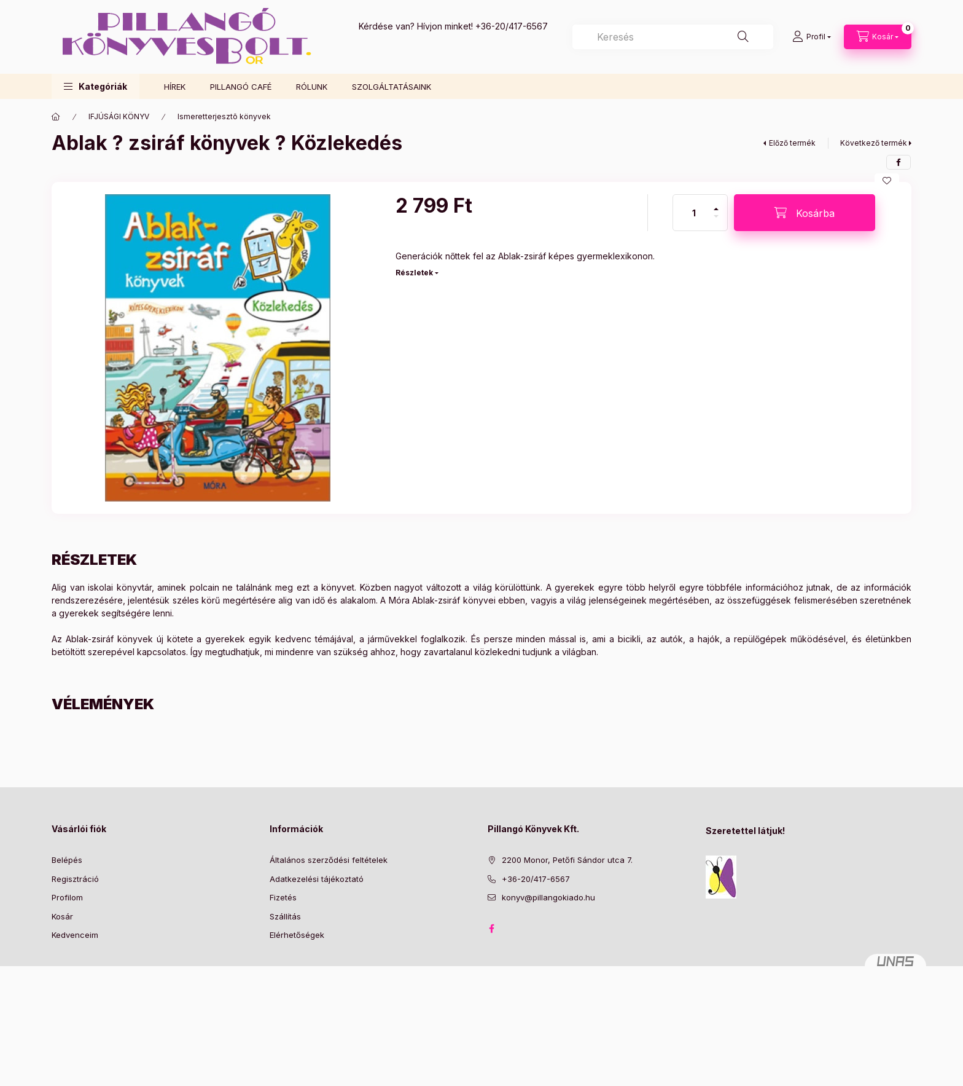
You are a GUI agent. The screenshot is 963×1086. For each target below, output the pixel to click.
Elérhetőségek (297, 935)
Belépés (67, 860)
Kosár (62, 916)
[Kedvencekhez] (887, 180)
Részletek (414, 272)
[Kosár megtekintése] (877, 37)
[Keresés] (743, 37)
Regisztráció (75, 879)
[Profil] (811, 37)
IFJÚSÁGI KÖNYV (118, 116)
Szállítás (285, 916)
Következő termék (873, 143)
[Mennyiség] (694, 212)
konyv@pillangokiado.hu (548, 897)
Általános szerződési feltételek (329, 860)
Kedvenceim (75, 935)
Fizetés (283, 897)
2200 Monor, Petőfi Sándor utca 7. (567, 860)
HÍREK (174, 87)
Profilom (67, 897)
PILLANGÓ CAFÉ (240, 87)
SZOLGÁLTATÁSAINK (391, 87)
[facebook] (898, 162)
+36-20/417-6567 (511, 26)
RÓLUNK (311, 87)
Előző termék (792, 143)
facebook (491, 928)
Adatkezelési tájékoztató (317, 879)
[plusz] (716, 204)
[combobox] (672, 37)
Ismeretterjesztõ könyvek (224, 116)
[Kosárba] (804, 212)
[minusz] (716, 221)
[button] (95, 86)
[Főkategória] (56, 116)
